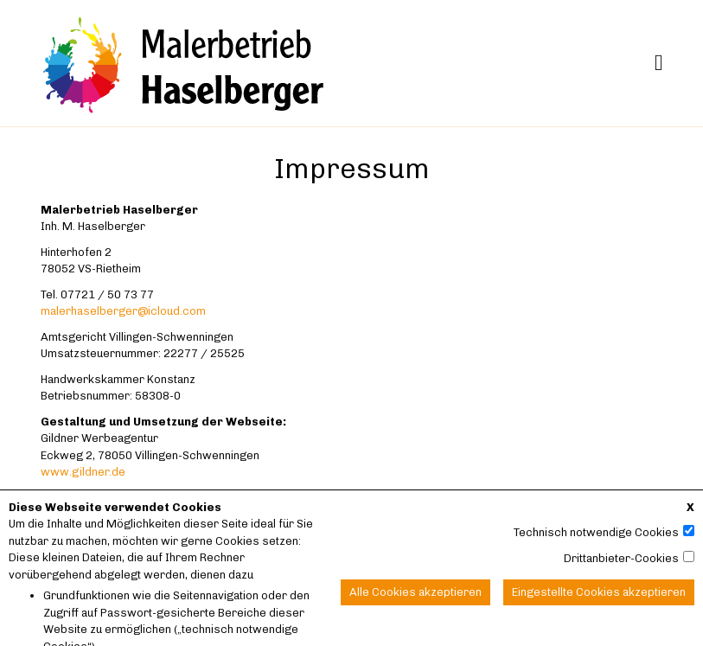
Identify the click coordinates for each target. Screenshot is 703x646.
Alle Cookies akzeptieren (415, 601)
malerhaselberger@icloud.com (123, 310)
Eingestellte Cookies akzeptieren (599, 601)
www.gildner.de (83, 471)
